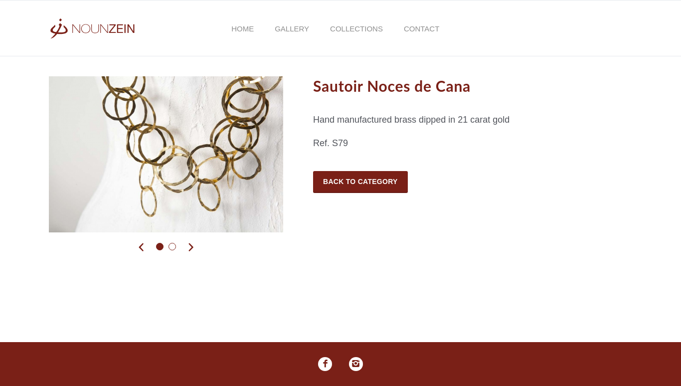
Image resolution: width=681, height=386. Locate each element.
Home (242, 28)
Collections (356, 28)
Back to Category (360, 182)
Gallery (292, 28)
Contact (421, 28)
